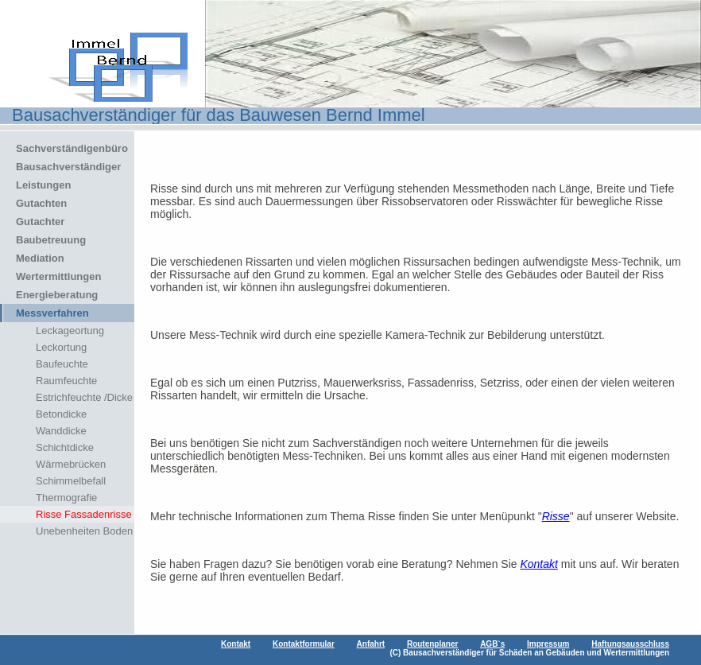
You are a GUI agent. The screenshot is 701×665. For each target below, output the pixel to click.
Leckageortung (70, 330)
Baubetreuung (51, 240)
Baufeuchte (62, 364)
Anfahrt (371, 644)
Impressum (548, 644)
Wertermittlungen (58, 276)
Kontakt (538, 564)
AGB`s (492, 644)
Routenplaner (432, 644)
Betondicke (61, 414)
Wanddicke (61, 431)
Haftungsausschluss (630, 644)
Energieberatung (57, 295)
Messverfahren (52, 313)
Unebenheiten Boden (84, 531)
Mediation (40, 258)
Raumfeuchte (66, 381)
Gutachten (41, 203)
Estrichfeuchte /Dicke (84, 397)
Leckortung (61, 347)
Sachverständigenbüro (72, 148)
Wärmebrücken (71, 464)
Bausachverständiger (68, 167)
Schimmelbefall (71, 481)
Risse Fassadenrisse (84, 514)
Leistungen (43, 185)
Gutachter (40, 222)
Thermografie (66, 498)
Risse (556, 516)
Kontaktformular (304, 644)
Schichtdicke (65, 447)
